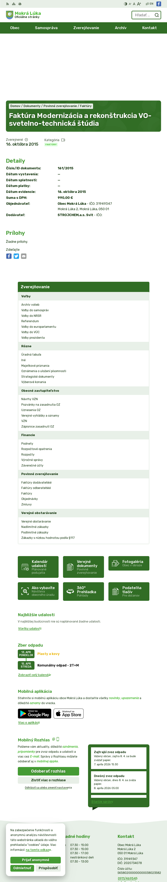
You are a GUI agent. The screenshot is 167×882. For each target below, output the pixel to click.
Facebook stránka (131, 825)
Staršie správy (102, 740)
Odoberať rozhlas (48, 709)
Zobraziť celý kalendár (34, 613)
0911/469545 (128, 817)
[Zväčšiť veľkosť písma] (139, 4)
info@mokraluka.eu (132, 821)
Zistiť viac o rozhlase (48, 719)
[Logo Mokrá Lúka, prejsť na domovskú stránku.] (23, 15)
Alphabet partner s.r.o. (142, 862)
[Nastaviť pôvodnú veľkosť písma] (134, 4)
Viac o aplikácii (29, 661)
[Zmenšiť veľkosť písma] (130, 4)
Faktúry (51, 83)
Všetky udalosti (29, 567)
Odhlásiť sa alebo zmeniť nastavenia (48, 726)
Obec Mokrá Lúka (146, 867)
